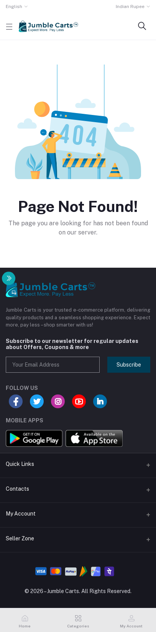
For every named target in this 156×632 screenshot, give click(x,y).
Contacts (17, 489)
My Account (21, 514)
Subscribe (129, 365)
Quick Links (20, 464)
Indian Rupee (130, 6)
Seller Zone (20, 538)
